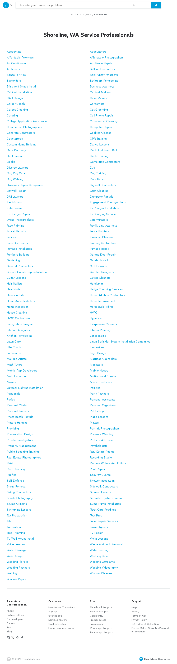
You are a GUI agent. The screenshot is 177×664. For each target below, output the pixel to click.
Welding (12, 573)
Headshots (13, 289)
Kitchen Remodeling (19, 335)
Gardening (13, 260)
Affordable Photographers (107, 57)
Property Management (21, 445)
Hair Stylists (14, 283)
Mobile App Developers (22, 370)
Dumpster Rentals (101, 196)
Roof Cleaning (16, 469)
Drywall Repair (16, 190)
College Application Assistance (27, 121)
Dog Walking (15, 179)
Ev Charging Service (103, 214)
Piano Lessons (99, 416)
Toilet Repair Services (104, 521)
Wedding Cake (99, 556)
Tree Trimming (16, 532)
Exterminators (99, 219)
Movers (11, 382)
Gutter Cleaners (100, 277)
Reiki (10, 463)
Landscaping (98, 335)
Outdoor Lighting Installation (25, 387)
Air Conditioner (16, 63)
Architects (13, 69)
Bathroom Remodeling (104, 80)
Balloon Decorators (102, 69)
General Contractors (20, 266)
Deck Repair (15, 156)
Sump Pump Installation (105, 503)
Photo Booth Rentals (20, 416)
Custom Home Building (21, 144)
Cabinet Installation (19, 92)
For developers (15, 619)
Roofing (11, 474)
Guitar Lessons (16, 277)
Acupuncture (98, 51)
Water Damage (16, 550)
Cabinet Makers (100, 92)
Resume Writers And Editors (108, 463)
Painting (95, 387)
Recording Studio (101, 457)
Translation (14, 527)
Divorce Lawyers (17, 167)
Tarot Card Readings (103, 509)
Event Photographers (20, 219)
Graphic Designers (102, 272)
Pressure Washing (101, 434)
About (10, 610)
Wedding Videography (104, 567)
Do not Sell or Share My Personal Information (150, 630)
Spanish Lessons (100, 492)
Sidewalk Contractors (104, 486)
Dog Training (98, 173)
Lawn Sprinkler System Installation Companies (120, 341)
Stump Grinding (17, 503)
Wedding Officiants (102, 561)
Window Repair (16, 579)
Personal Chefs (17, 405)
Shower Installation (102, 480)
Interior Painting (100, 330)
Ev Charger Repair (18, 214)
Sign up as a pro (99, 611)
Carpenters (97, 103)
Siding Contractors (19, 492)
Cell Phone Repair (101, 115)
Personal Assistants (102, 399)
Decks (11, 161)
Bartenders (14, 80)
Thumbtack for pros (101, 607)
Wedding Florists (17, 561)
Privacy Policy (139, 619)
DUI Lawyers (15, 196)
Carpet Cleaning (17, 109)
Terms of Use (139, 615)
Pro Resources (98, 619)
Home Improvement (102, 301)
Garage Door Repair (103, 254)
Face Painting (15, 225)
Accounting (14, 51)
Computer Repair (101, 127)
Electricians (14, 202)
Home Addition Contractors (107, 295)
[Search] (156, 5)
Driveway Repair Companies (25, 185)
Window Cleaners (101, 573)
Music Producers (101, 382)
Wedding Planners (18, 567)
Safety (135, 611)
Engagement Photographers (108, 202)
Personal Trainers (18, 411)
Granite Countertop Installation (27, 272)
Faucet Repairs (16, 231)
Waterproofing (99, 550)
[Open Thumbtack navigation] (8, 5)
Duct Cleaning (99, 190)
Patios (11, 399)
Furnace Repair (99, 248)
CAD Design (15, 98)
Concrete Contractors (21, 132)
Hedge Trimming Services (106, 289)
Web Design (14, 556)
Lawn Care (14, 341)
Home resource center (61, 628)
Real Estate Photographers (24, 457)
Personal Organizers (103, 405)
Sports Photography (20, 498)
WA (89, 14)
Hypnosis (96, 318)
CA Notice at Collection (145, 624)
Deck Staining (99, 156)
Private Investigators (20, 440)
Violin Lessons (99, 538)
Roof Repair (97, 469)
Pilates (94, 422)
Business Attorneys (102, 86)
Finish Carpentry (17, 243)
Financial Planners (101, 237)
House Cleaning (17, 312)
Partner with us (15, 615)
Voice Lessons (16, 544)
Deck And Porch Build (104, 150)
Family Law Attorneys (103, 225)
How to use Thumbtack (61, 607)
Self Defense (15, 480)
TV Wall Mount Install (20, 538)
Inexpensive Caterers (103, 324)
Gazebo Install (99, 260)
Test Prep (96, 515)
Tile (9, 521)
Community (96, 615)
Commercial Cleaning (104, 121)
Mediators (96, 364)
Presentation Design (20, 434)
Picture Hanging (17, 422)
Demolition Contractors (105, 161)
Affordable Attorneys (20, 57)
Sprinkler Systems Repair (106, 498)
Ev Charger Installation (104, 208)
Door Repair (97, 179)
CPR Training (98, 138)
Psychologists (99, 445)
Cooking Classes (100, 132)
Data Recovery (16, 150)
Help (134, 607)
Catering (12, 115)
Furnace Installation (19, 248)
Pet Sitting (97, 411)
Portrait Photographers (105, 428)
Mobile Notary (99, 370)
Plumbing (13, 428)
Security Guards (100, 474)
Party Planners (99, 393)
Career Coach (16, 103)
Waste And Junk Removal (106, 544)
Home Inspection (18, 306)
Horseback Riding (101, 306)
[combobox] (73, 5)
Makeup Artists (17, 358)
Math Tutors (14, 364)
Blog (9, 631)
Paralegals (13, 393)
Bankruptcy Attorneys (104, 74)
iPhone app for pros (101, 628)
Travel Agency (99, 527)
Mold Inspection (17, 376)
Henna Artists (15, 295)
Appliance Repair (101, 63)
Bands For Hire (16, 74)
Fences (11, 237)
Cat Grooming (99, 109)
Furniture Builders (18, 254)
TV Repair (96, 532)
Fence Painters (99, 231)
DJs (92, 167)
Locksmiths (14, 353)
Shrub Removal (16, 486)
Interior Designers (18, 330)
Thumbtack (77, 14)
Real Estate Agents (102, 451)
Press (10, 627)
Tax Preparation (17, 515)
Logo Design (98, 353)
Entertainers (14, 208)
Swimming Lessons (19, 509)
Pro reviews (96, 624)
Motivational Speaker (104, 376)
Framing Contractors (103, 243)
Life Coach (14, 347)
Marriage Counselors (103, 358)
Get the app (55, 615)
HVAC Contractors (18, 318)
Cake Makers (98, 98)
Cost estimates (57, 624)
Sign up (52, 611)
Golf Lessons (98, 266)
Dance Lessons (100, 144)
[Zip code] (140, 5)
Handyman (97, 283)
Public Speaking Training (23, 451)
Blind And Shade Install (21, 86)
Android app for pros (102, 632)
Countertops (15, 138)
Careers (11, 623)
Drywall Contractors (103, 185)
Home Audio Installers (21, 301)
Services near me (58, 619)
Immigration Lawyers (20, 324)
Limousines (97, 347)
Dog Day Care (16, 173)
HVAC (93, 312)
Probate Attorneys (101, 440)
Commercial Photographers (24, 127)
